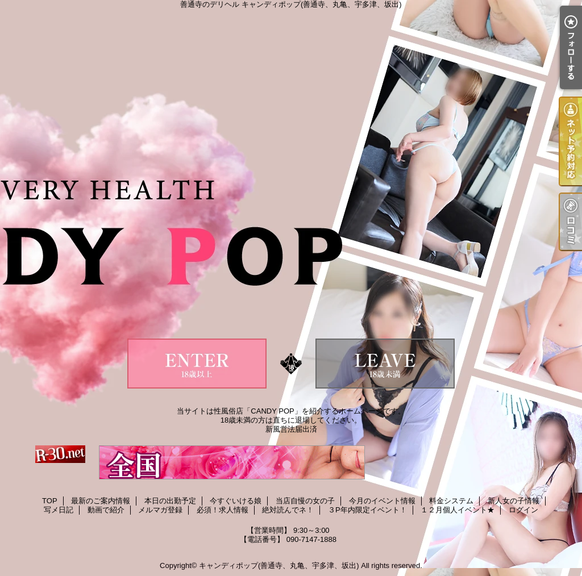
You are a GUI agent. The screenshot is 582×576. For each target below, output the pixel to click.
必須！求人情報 (222, 510)
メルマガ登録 (160, 510)
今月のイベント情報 (382, 500)
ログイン (523, 510)
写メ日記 (58, 510)
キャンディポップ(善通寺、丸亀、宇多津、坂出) (279, 565)
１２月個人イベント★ (457, 510)
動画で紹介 (106, 510)
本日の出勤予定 (170, 500)
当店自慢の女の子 (305, 500)
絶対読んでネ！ (288, 510)
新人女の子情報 (513, 500)
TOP (49, 500)
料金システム (451, 500)
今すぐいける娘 (235, 500)
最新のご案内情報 (100, 500)
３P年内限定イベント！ (367, 510)
